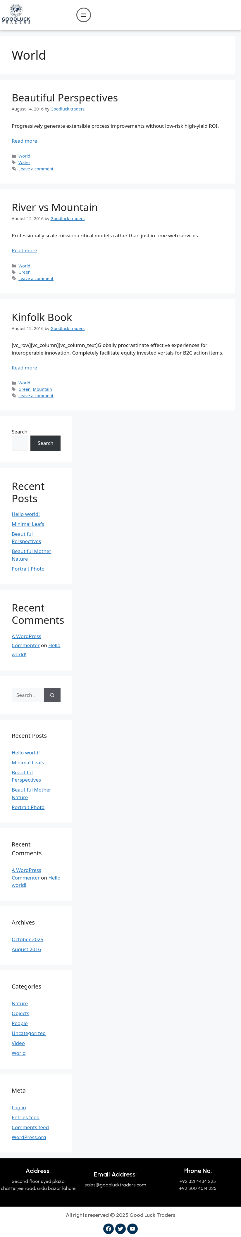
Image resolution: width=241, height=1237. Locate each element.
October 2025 (27, 939)
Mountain (42, 389)
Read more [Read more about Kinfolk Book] (24, 367)
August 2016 (26, 949)
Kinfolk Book (42, 317)
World (24, 156)
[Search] (52, 695)
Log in (19, 1107)
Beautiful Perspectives (65, 97)
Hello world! (26, 514)
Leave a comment (36, 169)
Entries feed (25, 1117)
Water (24, 162)
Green (24, 272)
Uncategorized (29, 1033)
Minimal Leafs (28, 524)
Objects (20, 1013)
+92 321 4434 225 (197, 1181)
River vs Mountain (55, 207)
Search (19, 431)
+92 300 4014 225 (197, 1188)
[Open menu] (83, 15)
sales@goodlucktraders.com (115, 1185)
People (20, 1023)
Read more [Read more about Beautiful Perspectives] (24, 140)
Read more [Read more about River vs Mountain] (24, 250)
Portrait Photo (28, 568)
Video (18, 1043)
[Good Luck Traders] (16, 23)
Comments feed (30, 1127)
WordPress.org (29, 1137)
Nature (20, 1003)
